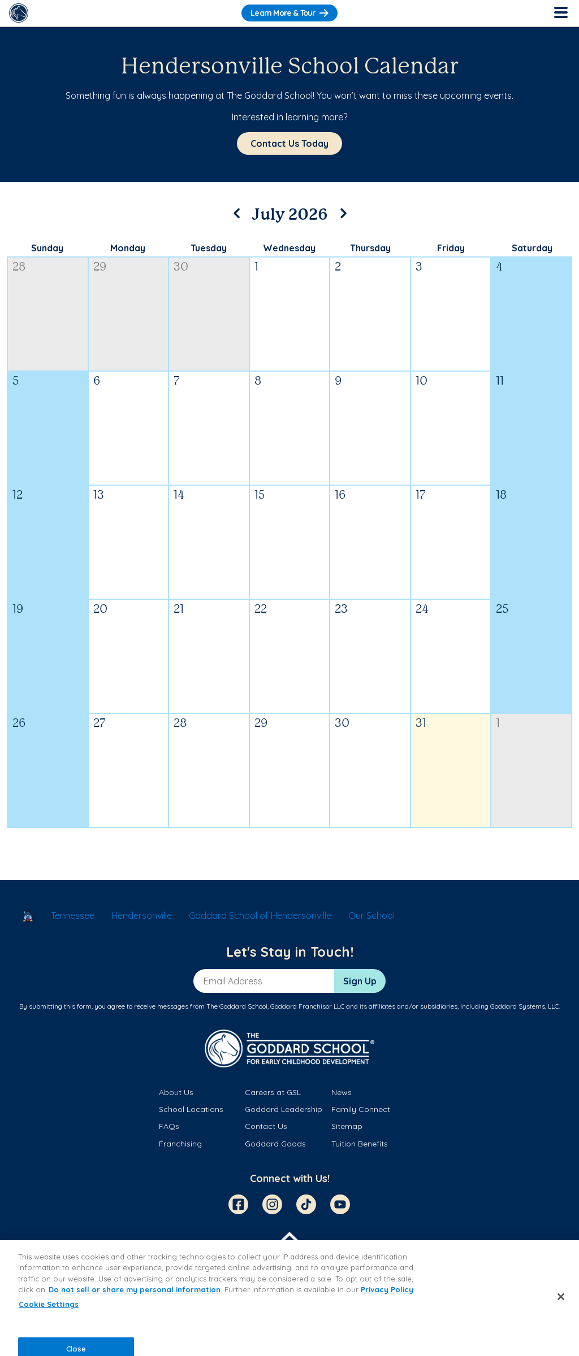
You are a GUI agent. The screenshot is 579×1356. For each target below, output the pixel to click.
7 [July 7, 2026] (177, 381)
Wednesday (289, 248)
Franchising (180, 1144)
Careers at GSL (273, 1092)
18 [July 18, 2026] (501, 495)
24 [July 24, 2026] (422, 609)
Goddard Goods (275, 1144)
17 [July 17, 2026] (421, 495)
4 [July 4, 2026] (499, 267)
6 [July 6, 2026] (96, 381)
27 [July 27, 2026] (99, 723)
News (341, 1092)
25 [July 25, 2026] (502, 609)
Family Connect (360, 1109)
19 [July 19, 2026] (17, 609)
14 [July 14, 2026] (179, 495)
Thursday (370, 248)
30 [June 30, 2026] (181, 267)
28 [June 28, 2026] (18, 267)
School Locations (191, 1109)
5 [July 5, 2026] (15, 381)
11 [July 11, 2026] (500, 381)
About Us (176, 1092)
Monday (127, 248)
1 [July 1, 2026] (256, 267)
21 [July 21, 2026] (179, 609)
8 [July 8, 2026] (257, 381)
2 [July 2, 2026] (338, 267)
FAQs (169, 1126)
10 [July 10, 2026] (421, 381)
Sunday (47, 248)
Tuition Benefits (359, 1144)
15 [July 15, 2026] (259, 495)
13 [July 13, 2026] (98, 495)
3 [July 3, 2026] (419, 267)
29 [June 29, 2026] (99, 267)
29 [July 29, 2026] (260, 723)
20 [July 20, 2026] (100, 609)
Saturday (532, 248)
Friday (451, 248)
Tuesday (209, 248)
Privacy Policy (387, 1289)
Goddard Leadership (283, 1109)
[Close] (560, 1296)
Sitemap (346, 1126)
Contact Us (266, 1126)
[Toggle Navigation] (560, 13)
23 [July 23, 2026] (341, 609)
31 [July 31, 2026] (421, 723)
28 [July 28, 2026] (180, 723)
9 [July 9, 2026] (338, 381)
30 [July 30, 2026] (342, 723)
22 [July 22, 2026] (260, 609)
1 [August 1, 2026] (498, 723)
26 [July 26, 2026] (18, 723)
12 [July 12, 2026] (17, 495)
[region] (289, 1298)
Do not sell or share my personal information (135, 1289)
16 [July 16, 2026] (340, 495)
